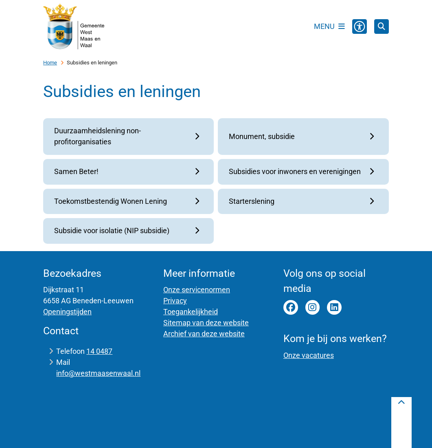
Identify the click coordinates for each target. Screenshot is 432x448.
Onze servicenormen (196, 289)
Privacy (175, 300)
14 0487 (99, 351)
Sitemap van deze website (206, 322)
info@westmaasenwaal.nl (98, 373)
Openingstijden (67, 311)
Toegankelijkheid (190, 311)
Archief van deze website (204, 333)
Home (50, 63)
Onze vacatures (308, 355)
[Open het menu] (329, 26)
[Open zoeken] (381, 26)
